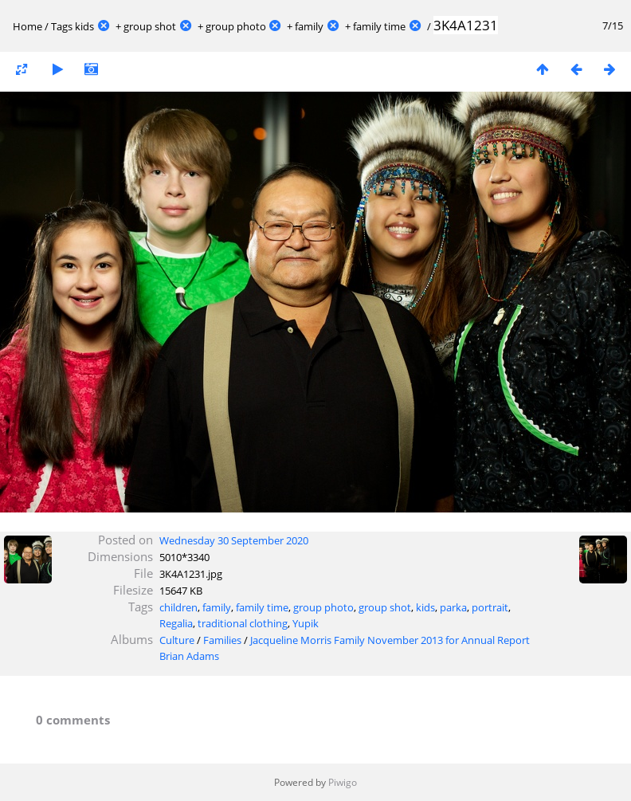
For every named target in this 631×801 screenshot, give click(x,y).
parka (453, 607)
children (178, 607)
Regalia (176, 623)
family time (379, 26)
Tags (62, 26)
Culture (176, 640)
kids (84, 26)
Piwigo (342, 782)
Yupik (305, 623)
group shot (149, 26)
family (309, 26)
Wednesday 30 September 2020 (233, 540)
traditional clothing (243, 623)
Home (27, 26)
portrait (490, 607)
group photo (236, 26)
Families (222, 640)
